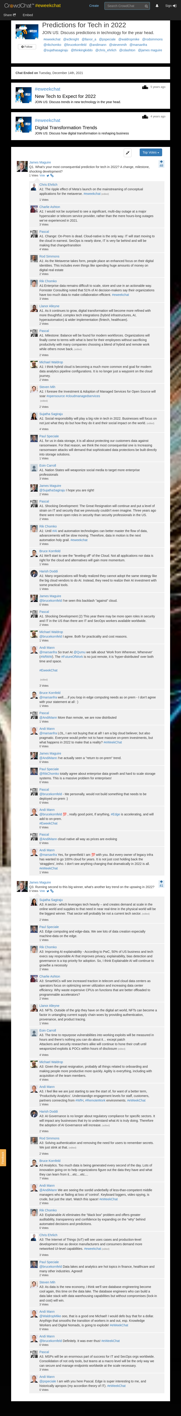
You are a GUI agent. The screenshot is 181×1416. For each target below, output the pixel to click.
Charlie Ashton (50, 207)
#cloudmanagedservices (83, 396)
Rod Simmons (50, 256)
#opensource (56, 396)
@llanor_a (89, 39)
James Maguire (40, 162)
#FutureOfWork (72, 656)
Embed (28, 15)
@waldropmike (128, 39)
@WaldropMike (50, 1316)
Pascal (44, 231)
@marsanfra (138, 45)
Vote (42, 175)
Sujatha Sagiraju (51, 414)
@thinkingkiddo (82, 50)
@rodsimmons (152, 39)
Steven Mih (47, 387)
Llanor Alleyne (50, 306)
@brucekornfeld (75, 45)
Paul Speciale (49, 436)
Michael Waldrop (51, 362)
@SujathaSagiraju (52, 490)
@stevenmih (118, 45)
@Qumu (79, 652)
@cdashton (127, 50)
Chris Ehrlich (48, 184)
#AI (54, 531)
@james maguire (150, 50)
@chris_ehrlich (106, 50)
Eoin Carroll (48, 465)
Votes (33, 175)
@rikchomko (52, 45)
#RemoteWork (95, 1100)
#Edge (115, 814)
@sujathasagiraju (56, 50)
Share (9, 15)
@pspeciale (107, 39)
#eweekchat (52, 39)
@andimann (98, 45)
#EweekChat (48, 670)
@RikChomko (49, 773)
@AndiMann (48, 717)
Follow (26, 46)
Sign (170, 5)
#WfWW (46, 656)
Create (94, 5)
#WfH (79, 1100)
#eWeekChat (113, 742)
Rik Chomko (48, 281)
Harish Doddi (49, 571)
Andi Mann (47, 647)
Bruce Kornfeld (50, 551)
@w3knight (71, 39)
